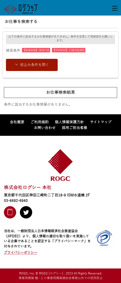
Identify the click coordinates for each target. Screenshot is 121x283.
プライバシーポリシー (20, 252)
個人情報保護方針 (69, 122)
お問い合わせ (45, 128)
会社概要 (17, 122)
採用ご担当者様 (74, 128)
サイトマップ (100, 122)
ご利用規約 (40, 122)
